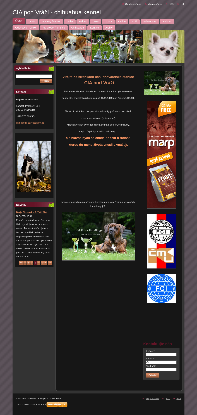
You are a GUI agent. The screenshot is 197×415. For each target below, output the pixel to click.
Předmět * (151, 366)
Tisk (182, 4)
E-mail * (150, 358)
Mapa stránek (155, 4)
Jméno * (150, 351)
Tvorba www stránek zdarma (31, 404)
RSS (171, 4)
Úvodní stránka (133, 4)
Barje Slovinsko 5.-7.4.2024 (31, 212)
